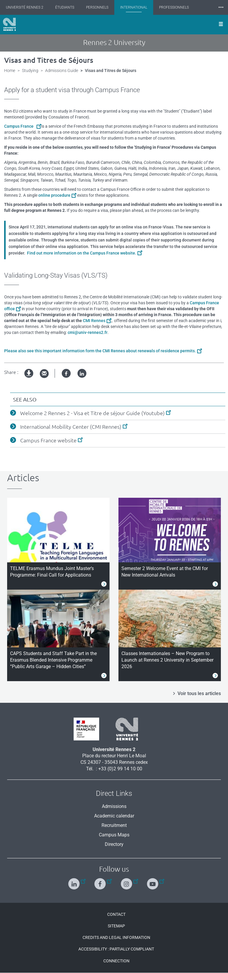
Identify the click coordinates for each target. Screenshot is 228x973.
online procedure (54, 195)
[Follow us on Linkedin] (75, 881)
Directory (114, 844)
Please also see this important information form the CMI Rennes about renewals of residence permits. (100, 350)
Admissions (114, 806)
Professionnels (174, 7)
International (133, 7)
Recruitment (114, 825)
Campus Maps (114, 835)
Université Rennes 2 (24, 7)
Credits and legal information (116, 937)
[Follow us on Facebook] (101, 881)
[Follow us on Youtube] (153, 881)
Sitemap (116, 926)
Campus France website (48, 440)
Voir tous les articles (199, 693)
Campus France (19, 126)
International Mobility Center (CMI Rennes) (70, 427)
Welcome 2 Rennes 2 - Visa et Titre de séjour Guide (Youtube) (92, 413)
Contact (116, 914)
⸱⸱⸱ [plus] (221, 7)
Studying (30, 70)
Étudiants (64, 7)
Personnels (97, 7)
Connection (116, 960)
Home (9, 70)
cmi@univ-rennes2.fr (87, 332)
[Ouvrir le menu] (221, 24)
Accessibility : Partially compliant (116, 949)
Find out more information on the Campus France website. (81, 253)
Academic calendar (114, 816)
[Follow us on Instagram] (127, 881)
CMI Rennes (94, 320)
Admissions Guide (61, 70)
